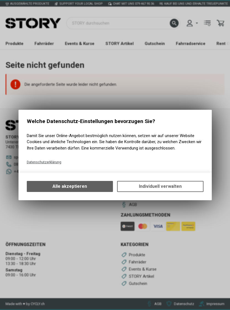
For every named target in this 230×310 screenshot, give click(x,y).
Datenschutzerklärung (44, 162)
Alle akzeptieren (69, 186)
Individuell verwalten (160, 186)
